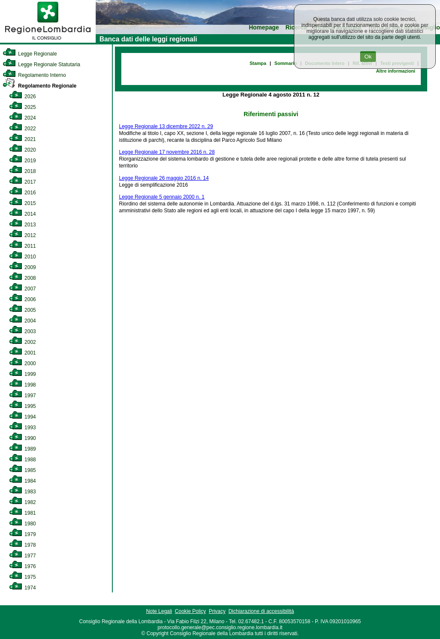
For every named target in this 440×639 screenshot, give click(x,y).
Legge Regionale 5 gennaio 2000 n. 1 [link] (162, 197)
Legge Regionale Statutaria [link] (41, 64)
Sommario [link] (285, 63)
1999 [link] (22, 374)
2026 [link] (22, 97)
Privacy (217, 611)
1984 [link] (22, 481)
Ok (368, 56)
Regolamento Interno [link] (34, 75)
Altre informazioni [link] (395, 70)
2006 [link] (22, 299)
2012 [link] (22, 235)
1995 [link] (22, 406)
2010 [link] (22, 257)
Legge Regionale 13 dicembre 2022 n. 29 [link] (166, 126)
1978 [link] (22, 545)
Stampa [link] (257, 63)
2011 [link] (22, 246)
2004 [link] (22, 321)
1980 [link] (22, 524)
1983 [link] (22, 492)
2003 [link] (22, 331)
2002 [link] (22, 342)
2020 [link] (22, 150)
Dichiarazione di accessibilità (261, 611)
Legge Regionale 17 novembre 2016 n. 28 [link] (167, 152)
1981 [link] (22, 513)
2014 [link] (22, 214)
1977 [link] (22, 556)
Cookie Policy (190, 611)
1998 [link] (22, 385)
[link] (48, 41)
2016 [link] (22, 193)
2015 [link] (22, 203)
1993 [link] (22, 428)
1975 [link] (22, 577)
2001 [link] (22, 353)
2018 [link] (22, 171)
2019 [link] (22, 161)
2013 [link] (22, 225)
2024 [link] (22, 118)
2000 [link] (22, 363)
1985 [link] (22, 470)
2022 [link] (22, 129)
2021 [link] (22, 139)
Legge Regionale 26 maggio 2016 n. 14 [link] (164, 178)
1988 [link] (22, 460)
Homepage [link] (264, 27)
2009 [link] (22, 267)
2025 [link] (22, 107)
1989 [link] (22, 449)
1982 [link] (22, 502)
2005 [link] (22, 310)
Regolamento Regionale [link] (39, 86)
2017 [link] (22, 182)
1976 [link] (22, 566)
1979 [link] (22, 534)
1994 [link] (22, 417)
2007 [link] (22, 289)
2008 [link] (22, 278)
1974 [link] (22, 588)
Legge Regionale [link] (30, 54)
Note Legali (159, 611)
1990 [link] (22, 438)
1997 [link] (22, 396)
